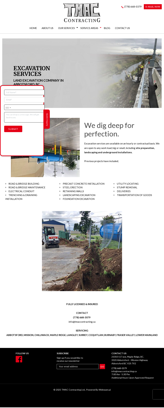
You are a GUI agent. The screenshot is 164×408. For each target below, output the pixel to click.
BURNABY (110, 335)
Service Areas (89, 28)
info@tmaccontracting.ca (82, 322)
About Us (47, 28)
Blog (107, 28)
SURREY (83, 335)
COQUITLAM (95, 335)
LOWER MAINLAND (147, 335)
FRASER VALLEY (126, 335)
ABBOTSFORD (14, 335)
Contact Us (122, 28)
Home (33, 28)
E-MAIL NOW (152, 6)
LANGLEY (72, 335)
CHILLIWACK (41, 335)
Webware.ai (105, 390)
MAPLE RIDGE (58, 335)
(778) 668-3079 (82, 317)
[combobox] (8, 104)
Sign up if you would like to (75, 360)
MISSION (28, 335)
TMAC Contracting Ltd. (73, 390)
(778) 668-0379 (133, 6)
